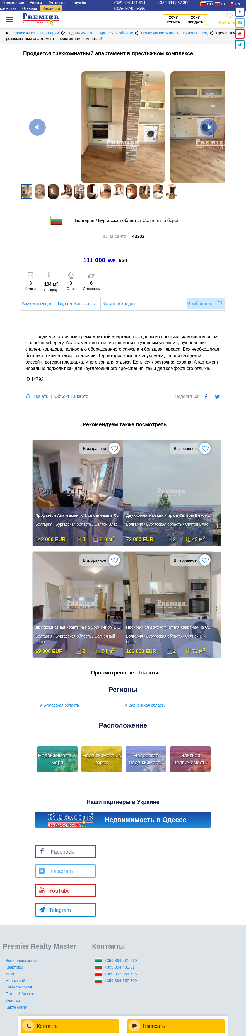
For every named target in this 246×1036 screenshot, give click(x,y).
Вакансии (51, 8)
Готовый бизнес (20, 994)
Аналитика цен (38, 303)
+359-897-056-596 (129, 8)
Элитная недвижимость (190, 759)
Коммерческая (19, 987)
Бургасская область (58, 705)
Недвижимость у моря (57, 759)
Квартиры (14, 967)
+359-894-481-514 (121, 967)
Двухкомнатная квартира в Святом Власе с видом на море (169, 515)
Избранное (230, 18)
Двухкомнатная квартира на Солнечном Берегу (78, 627)
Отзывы (29, 8)
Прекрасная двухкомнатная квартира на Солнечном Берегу (169, 627)
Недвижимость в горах (101, 759)
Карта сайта (16, 1007)
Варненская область (144, 705)
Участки (13, 1000)
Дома (10, 974)
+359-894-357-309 (121, 980)
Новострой (15, 980)
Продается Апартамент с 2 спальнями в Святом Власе (78, 515)
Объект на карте (71, 396)
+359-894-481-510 (121, 960)
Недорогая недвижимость (146, 759)
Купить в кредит (119, 303)
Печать (40, 396)
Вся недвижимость (23, 960)
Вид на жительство (78, 303)
